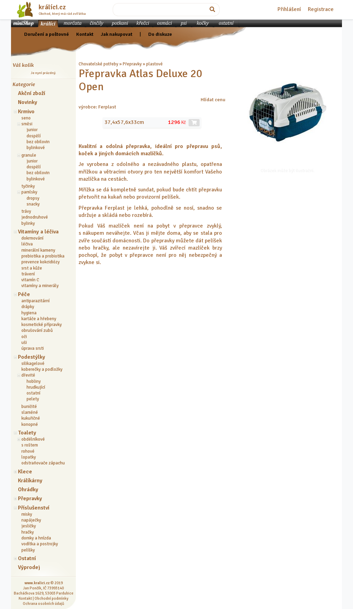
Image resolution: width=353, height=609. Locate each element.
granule (28, 155)
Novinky (27, 102)
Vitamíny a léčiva (38, 231)
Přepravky (30, 498)
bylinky (28, 223)
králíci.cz (52, 7)
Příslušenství (33, 507)
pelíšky (28, 550)
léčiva (27, 244)
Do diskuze (160, 34)
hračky (27, 532)
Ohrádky (28, 489)
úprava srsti (32, 348)
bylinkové (36, 147)
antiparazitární (35, 301)
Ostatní (27, 558)
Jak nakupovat (116, 34)
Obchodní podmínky (51, 598)
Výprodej (29, 567)
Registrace (321, 9)
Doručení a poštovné (46, 34)
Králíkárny (30, 480)
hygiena (29, 313)
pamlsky (29, 192)
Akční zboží (31, 93)
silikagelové (32, 363)
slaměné (29, 412)
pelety (33, 399)
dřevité (28, 375)
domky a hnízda (36, 538)
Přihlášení (289, 9)
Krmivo (26, 111)
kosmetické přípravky (41, 324)
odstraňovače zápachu (43, 463)
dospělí (34, 136)
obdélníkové (33, 439)
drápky (27, 306)
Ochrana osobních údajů (43, 603)
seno (26, 118)
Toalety (27, 432)
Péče (24, 294)
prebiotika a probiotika (42, 256)
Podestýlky (31, 357)
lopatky (28, 457)
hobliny (34, 381)
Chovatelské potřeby (98, 64)
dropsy (33, 198)
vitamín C (30, 280)
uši (24, 342)
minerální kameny (38, 250)
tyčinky (28, 186)
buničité (29, 406)
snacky (33, 204)
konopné (29, 424)
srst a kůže (31, 268)
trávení (28, 274)
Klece (25, 471)
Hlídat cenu (213, 99)
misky (26, 514)
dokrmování (32, 238)
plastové (154, 64)
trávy (26, 211)
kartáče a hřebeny (38, 319)
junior (32, 130)
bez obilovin (38, 142)
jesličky (28, 526)
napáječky (31, 520)
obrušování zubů (37, 330)
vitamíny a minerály (40, 285)
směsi (26, 124)
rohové (27, 451)
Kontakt (84, 34)
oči (24, 336)
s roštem (29, 445)
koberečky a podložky (41, 369)
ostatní (33, 393)
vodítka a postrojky (39, 544)
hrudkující (36, 387)
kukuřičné (30, 418)
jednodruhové (34, 217)
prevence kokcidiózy (40, 262)
